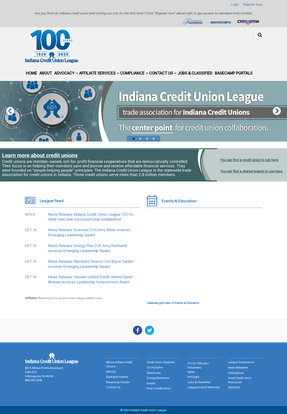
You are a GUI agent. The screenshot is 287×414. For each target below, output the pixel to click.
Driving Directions (158, 378)
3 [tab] (147, 139)
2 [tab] (140, 139)
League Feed (51, 201)
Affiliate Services (97, 73)
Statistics (234, 387)
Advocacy (64, 73)
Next (276, 111)
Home (31, 73)
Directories (154, 373)
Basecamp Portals (233, 73)
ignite (191, 371)
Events (151, 383)
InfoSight (193, 377)
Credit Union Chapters (161, 362)
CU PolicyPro (155, 367)
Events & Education (179, 201)
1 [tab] (133, 139)
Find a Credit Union (159, 388)
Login (235, 4)
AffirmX (111, 371)
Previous (10, 111)
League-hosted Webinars (203, 387)
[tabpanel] (143, 111)
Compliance (132, 73)
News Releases (238, 367)
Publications (236, 373)
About (45, 73)
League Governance (241, 362)
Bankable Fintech (117, 377)
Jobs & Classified (195, 73)
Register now (252, 4)
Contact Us (161, 73)
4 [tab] (153, 139)
